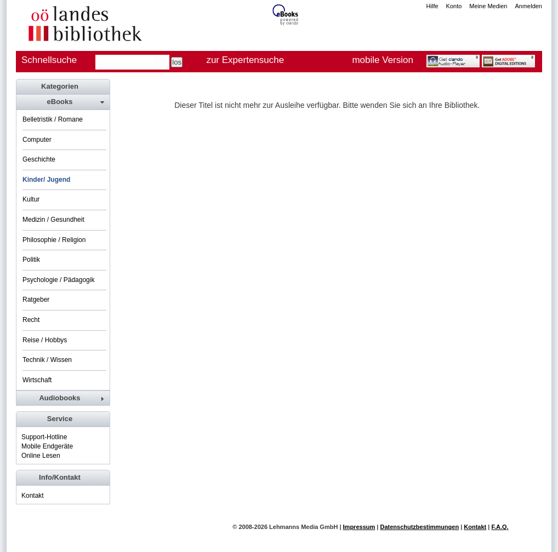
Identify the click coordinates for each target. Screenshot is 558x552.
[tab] (62, 102)
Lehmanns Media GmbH (303, 527)
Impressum (359, 527)
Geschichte (38, 159)
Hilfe (432, 6)
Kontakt (32, 495)
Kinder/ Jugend (46, 179)
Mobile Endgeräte (47, 446)
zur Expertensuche (245, 60)
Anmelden (528, 6)
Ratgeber (35, 299)
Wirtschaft (37, 380)
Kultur (30, 199)
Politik (31, 259)
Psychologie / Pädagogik (58, 280)
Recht (30, 320)
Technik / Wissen (47, 360)
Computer (37, 139)
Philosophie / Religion (54, 240)
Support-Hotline (44, 437)
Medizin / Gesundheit (53, 219)
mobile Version (382, 60)
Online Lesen (40, 455)
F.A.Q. (499, 527)
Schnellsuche (49, 60)
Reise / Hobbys (44, 340)
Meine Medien (488, 6)
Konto (454, 6)
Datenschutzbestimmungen (419, 527)
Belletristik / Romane (52, 119)
